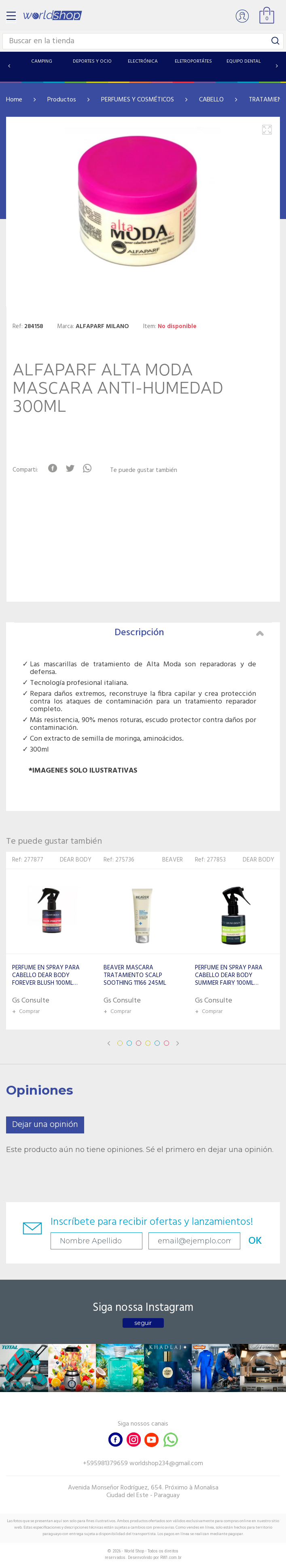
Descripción (189, 632)
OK (255, 1241)
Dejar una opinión (45, 1125)
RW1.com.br (171, 1557)
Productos (61, 100)
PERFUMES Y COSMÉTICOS (137, 100)
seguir (143, 1323)
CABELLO (211, 100)
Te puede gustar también (143, 470)
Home (14, 100)
